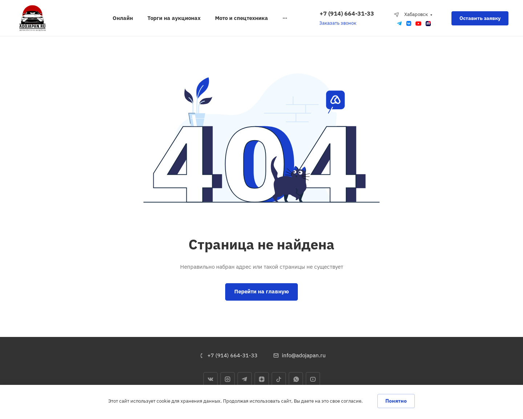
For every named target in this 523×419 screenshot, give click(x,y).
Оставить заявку (479, 18)
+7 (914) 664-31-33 (347, 13)
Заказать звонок (337, 23)
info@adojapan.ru (304, 355)
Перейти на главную (261, 291)
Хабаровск (411, 14)
